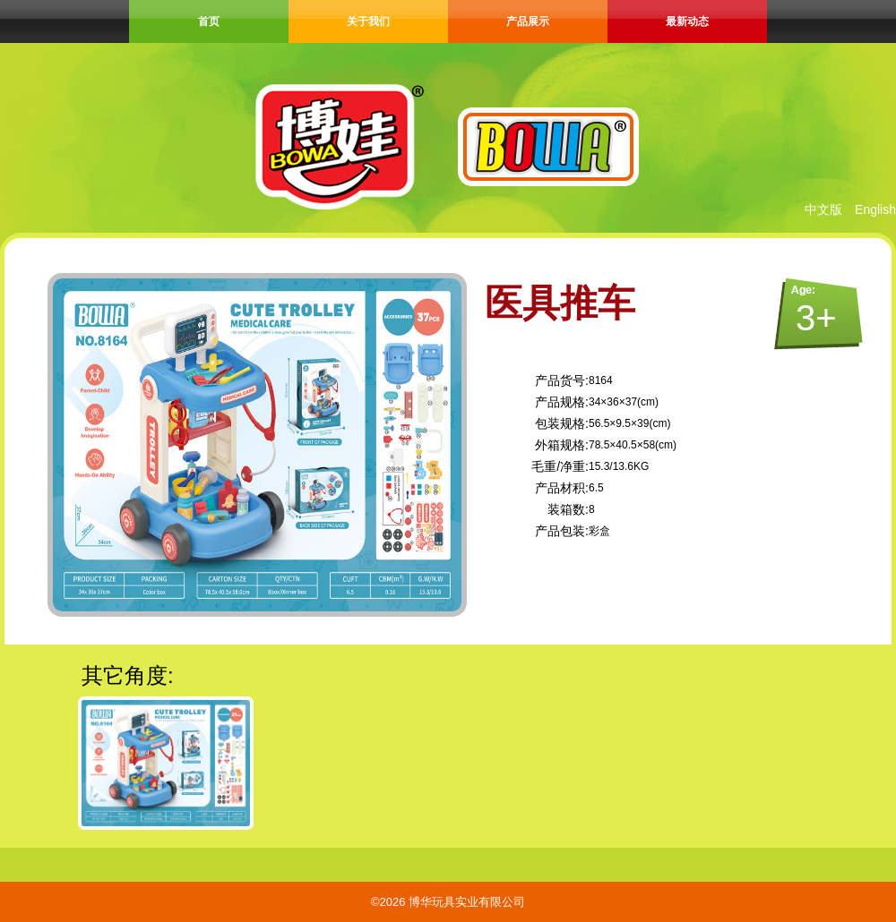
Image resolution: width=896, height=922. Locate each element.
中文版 (823, 209)
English (875, 209)
